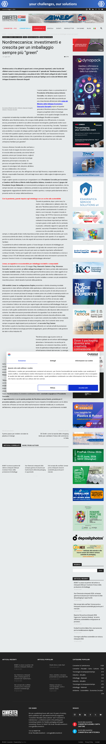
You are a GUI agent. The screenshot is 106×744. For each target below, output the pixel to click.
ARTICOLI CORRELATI (12, 445)
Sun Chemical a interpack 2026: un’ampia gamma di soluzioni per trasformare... (22, 676)
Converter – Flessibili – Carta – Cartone (19, 34)
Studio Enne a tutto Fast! (57, 665)
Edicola (50, 28)
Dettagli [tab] (53, 360)
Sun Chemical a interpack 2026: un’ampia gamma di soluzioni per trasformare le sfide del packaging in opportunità (88, 596)
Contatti (97, 742)
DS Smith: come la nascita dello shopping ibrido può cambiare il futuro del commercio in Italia (54, 436)
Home (4, 34)
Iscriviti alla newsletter (89, 724)
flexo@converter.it (39, 733)
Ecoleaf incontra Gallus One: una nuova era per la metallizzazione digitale (88, 629)
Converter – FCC (10, 28)
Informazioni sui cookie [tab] (84, 360)
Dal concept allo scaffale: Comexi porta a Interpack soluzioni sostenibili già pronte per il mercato (88, 606)
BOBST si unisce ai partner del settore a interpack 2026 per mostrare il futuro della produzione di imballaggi (87, 585)
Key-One (23, 742)
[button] (101, 29)
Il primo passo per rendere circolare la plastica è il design (15, 435)
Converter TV (39, 28)
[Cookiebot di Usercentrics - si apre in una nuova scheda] (89, 354)
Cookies (80, 742)
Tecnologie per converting (46, 37)
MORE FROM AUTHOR (30, 445)
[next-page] (36, 476)
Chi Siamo (80, 28)
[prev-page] (33, 476)
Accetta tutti (83, 388)
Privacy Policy (89, 742)
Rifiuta (52, 388)
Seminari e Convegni (33, 37)
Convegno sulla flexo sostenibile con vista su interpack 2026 (88, 638)
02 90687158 (35, 731)
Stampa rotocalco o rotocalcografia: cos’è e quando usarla (56, 686)
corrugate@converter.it (54, 733)
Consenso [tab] (22, 360)
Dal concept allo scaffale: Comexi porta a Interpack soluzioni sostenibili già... (22, 686)
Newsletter (69, 28)
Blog (89, 28)
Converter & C (25, 28)
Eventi (58, 28)
